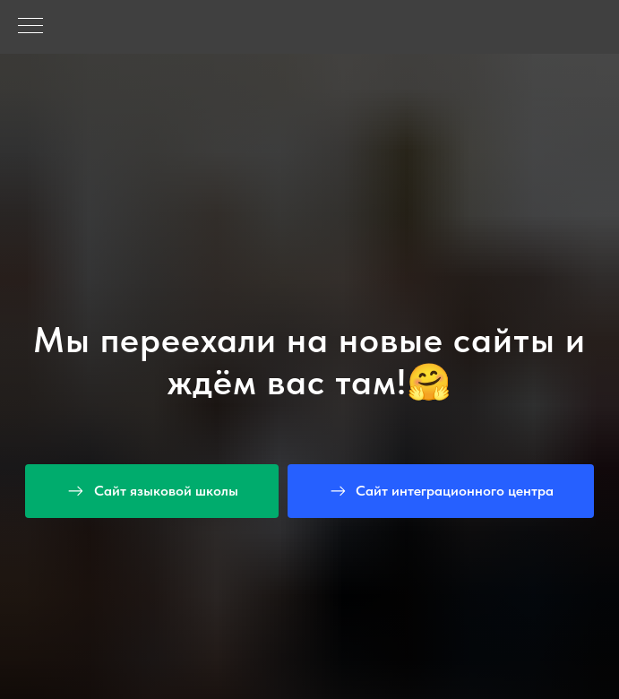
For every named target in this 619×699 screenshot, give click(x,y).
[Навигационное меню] (30, 27)
